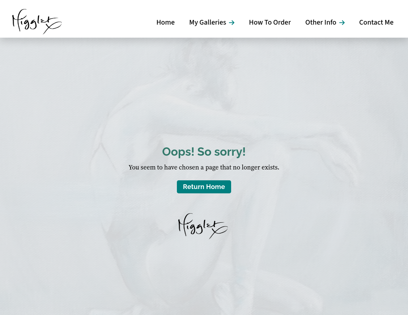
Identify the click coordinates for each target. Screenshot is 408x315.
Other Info (320, 22)
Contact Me (376, 22)
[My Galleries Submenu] (234, 22)
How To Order (270, 22)
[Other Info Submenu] (344, 22)
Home (165, 22)
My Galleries (207, 22)
